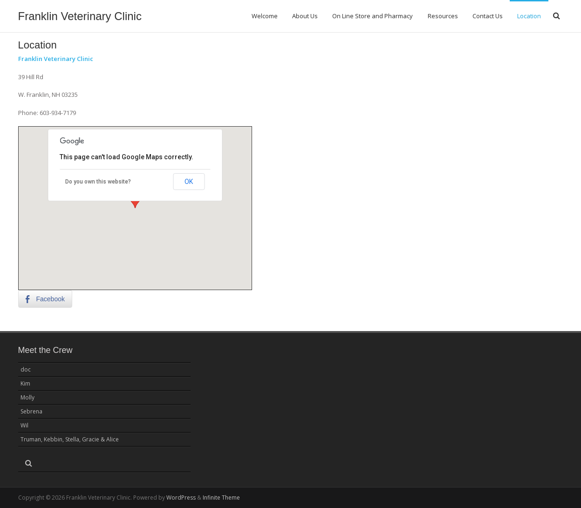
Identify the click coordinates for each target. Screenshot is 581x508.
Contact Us (487, 16)
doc (26, 369)
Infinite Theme (221, 497)
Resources (443, 16)
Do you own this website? (98, 181)
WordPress (181, 497)
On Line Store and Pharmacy (372, 16)
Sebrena (31, 411)
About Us (305, 16)
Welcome (265, 16)
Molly (27, 397)
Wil (24, 425)
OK (189, 181)
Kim (25, 383)
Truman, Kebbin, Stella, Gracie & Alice (70, 439)
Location (529, 16)
